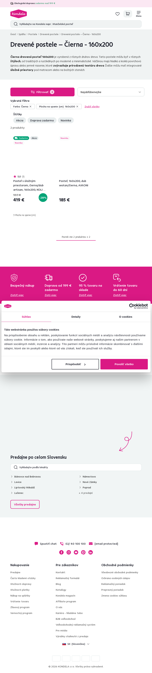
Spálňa (22, 34)
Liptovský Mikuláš (24, 487)
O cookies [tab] (125, 316)
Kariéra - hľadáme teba (69, 613)
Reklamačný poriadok (113, 584)
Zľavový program (20, 607)
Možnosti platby (20, 589)
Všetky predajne (25, 504)
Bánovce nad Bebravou (27, 476)
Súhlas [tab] (26, 316)
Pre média (61, 630)
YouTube (76, 552)
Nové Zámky (90, 482)
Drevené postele (49, 34)
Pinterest (83, 552)
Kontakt (60, 572)
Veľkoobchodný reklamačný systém (75, 624)
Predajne (15, 572)
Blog (58, 584)
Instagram (69, 552)
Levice (18, 482)
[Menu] (139, 13)
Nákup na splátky (20, 595)
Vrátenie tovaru (19, 601)
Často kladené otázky (23, 578)
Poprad (87, 487)
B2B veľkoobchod (65, 618)
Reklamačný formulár (68, 578)
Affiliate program (66, 601)
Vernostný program (21, 613)
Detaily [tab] (76, 316)
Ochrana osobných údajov (115, 578)
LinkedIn (90, 552)
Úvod (13, 34)
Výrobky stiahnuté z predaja (72, 636)
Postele (32, 34)
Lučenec (18, 493)
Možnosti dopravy (20, 584)
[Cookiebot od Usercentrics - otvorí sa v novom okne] (132, 306)
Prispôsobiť (75, 364)
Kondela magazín (65, 595)
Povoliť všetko (124, 364)
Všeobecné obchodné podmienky (119, 572)
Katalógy (61, 589)
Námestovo (89, 476)
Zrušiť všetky (92, 106)
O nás (59, 607)
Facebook (61, 552)
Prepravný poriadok (112, 589)
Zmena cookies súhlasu (114, 595)
